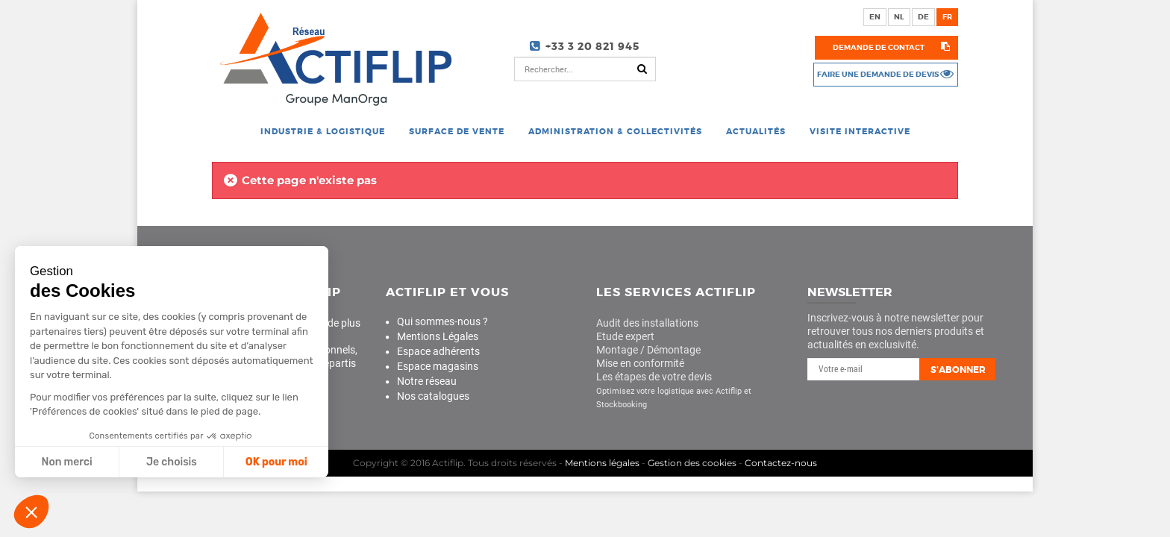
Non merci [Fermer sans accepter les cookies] (65, 462)
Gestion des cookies (692, 462)
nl (899, 17)
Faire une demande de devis (878, 74)
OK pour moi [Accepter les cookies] (274, 462)
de (923, 17)
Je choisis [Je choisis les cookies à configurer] (170, 462)
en (874, 17)
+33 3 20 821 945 (592, 46)
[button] (31, 512)
